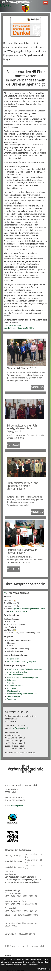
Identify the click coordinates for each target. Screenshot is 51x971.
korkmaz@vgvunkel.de (18, 611)
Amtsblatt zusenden (15, 675)
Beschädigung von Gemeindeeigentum (22, 677)
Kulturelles (11, 688)
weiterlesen (37, 387)
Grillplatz (10, 683)
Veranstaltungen (13, 696)
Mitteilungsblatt (13, 691)
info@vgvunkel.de (21, 728)
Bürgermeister (13, 659)
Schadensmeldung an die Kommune (22, 694)
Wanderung (12, 699)
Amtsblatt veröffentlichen (17, 672)
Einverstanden (43, 969)
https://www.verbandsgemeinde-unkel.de (28, 609)
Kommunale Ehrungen (16, 686)
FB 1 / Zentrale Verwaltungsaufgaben (21, 662)
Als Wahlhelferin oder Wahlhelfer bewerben (24, 669)
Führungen (11, 680)
